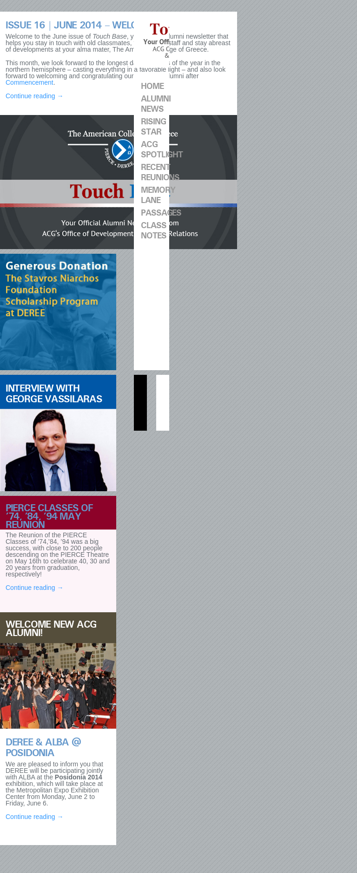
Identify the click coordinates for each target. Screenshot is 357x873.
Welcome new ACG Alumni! (51, 629)
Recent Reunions (155, 172)
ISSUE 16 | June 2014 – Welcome (81, 25)
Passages (155, 213)
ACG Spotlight (155, 149)
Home (152, 86)
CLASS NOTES (153, 230)
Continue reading (35, 96)
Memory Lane (155, 195)
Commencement (29, 82)
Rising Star (153, 126)
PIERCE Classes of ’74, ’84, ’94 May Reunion (49, 516)
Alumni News (155, 104)
